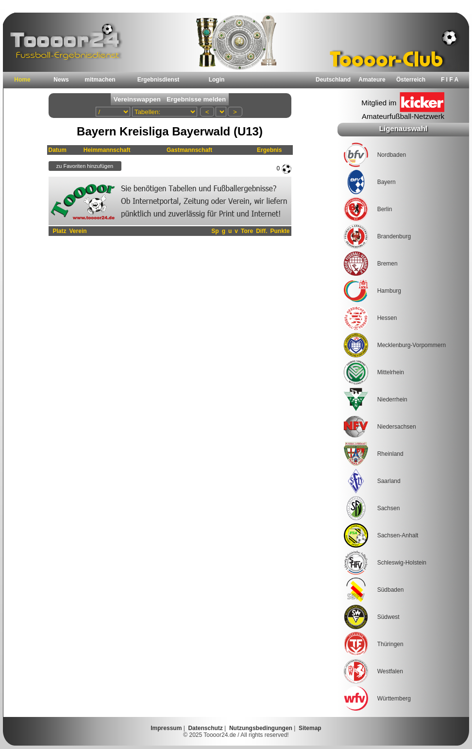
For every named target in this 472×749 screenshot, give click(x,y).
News (60, 79)
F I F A (449, 79)
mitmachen (99, 79)
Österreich (410, 79)
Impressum (166, 728)
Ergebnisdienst (158, 79)
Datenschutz (205, 728)
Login (217, 79)
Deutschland (333, 79)
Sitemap (310, 728)
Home (22, 79)
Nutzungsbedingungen (260, 728)
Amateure (371, 79)
